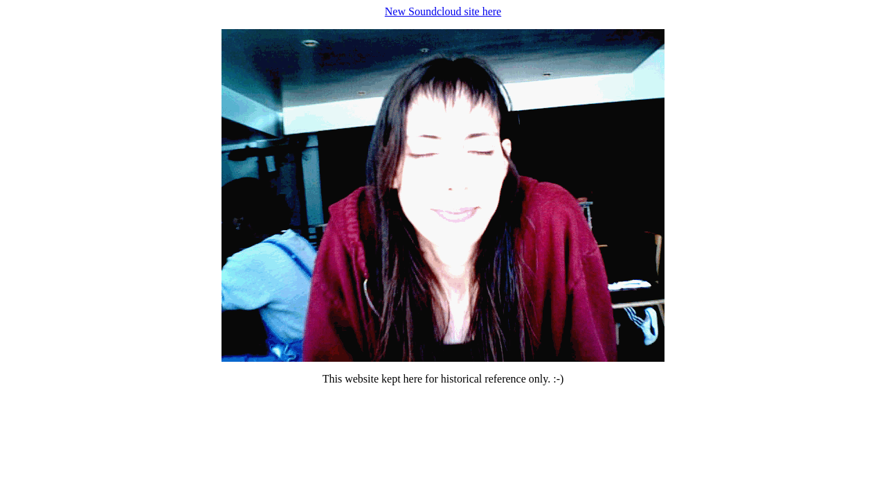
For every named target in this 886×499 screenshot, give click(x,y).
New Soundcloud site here (443, 11)
